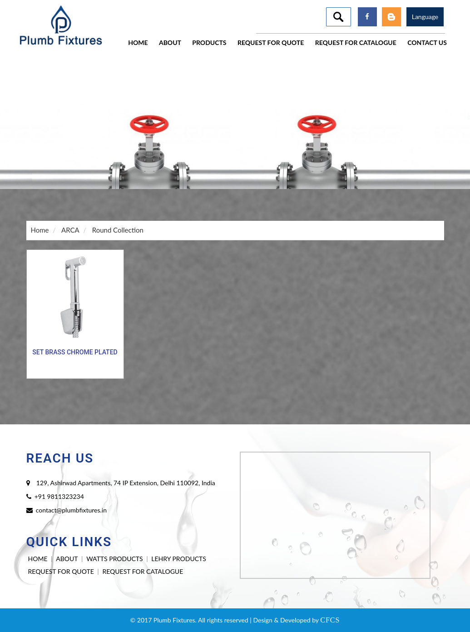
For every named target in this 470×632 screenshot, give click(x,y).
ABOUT (67, 558)
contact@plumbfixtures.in (71, 510)
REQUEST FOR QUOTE (61, 571)
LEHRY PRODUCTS (178, 558)
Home (40, 230)
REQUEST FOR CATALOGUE (142, 571)
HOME (38, 558)
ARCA (70, 230)
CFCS (330, 620)
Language (425, 16)
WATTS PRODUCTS (114, 558)
